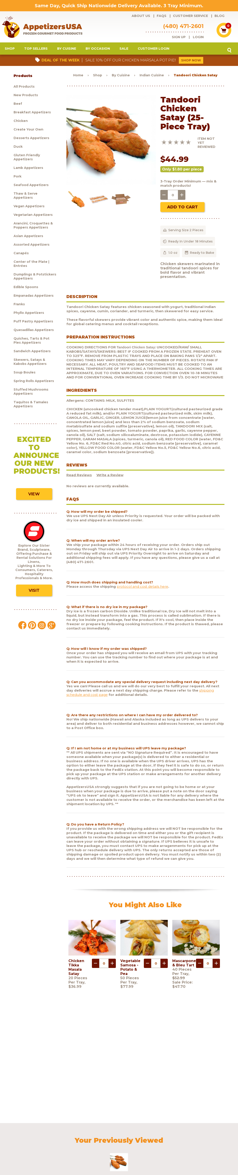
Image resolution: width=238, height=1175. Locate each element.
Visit (34, 591)
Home (78, 76)
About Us (141, 16)
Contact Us (199, 1135)
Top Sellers (36, 50)
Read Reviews (79, 476)
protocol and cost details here (142, 587)
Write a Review (110, 476)
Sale (123, 50)
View (34, 495)
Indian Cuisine (152, 76)
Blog (219, 16)
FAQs (161, 16)
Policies (181, 1135)
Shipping (164, 1135)
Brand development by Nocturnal (113, 1159)
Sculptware (17, 1142)
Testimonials (221, 1135)
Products (15, 1135)
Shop (10, 50)
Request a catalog (100, 1135)
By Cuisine (66, 50)
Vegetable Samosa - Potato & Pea (130, 968)
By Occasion (98, 50)
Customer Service (190, 16)
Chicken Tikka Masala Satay (76, 968)
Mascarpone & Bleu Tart (184, 964)
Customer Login (153, 50)
